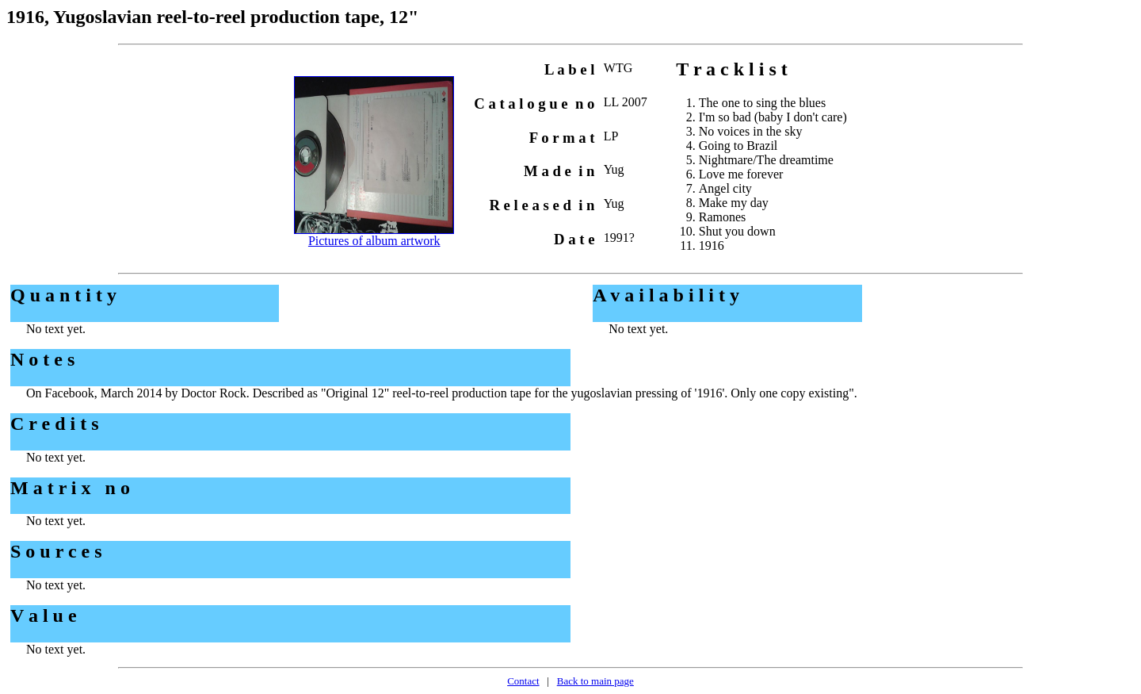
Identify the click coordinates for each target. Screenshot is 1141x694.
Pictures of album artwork (374, 240)
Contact (523, 681)
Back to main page (595, 681)
